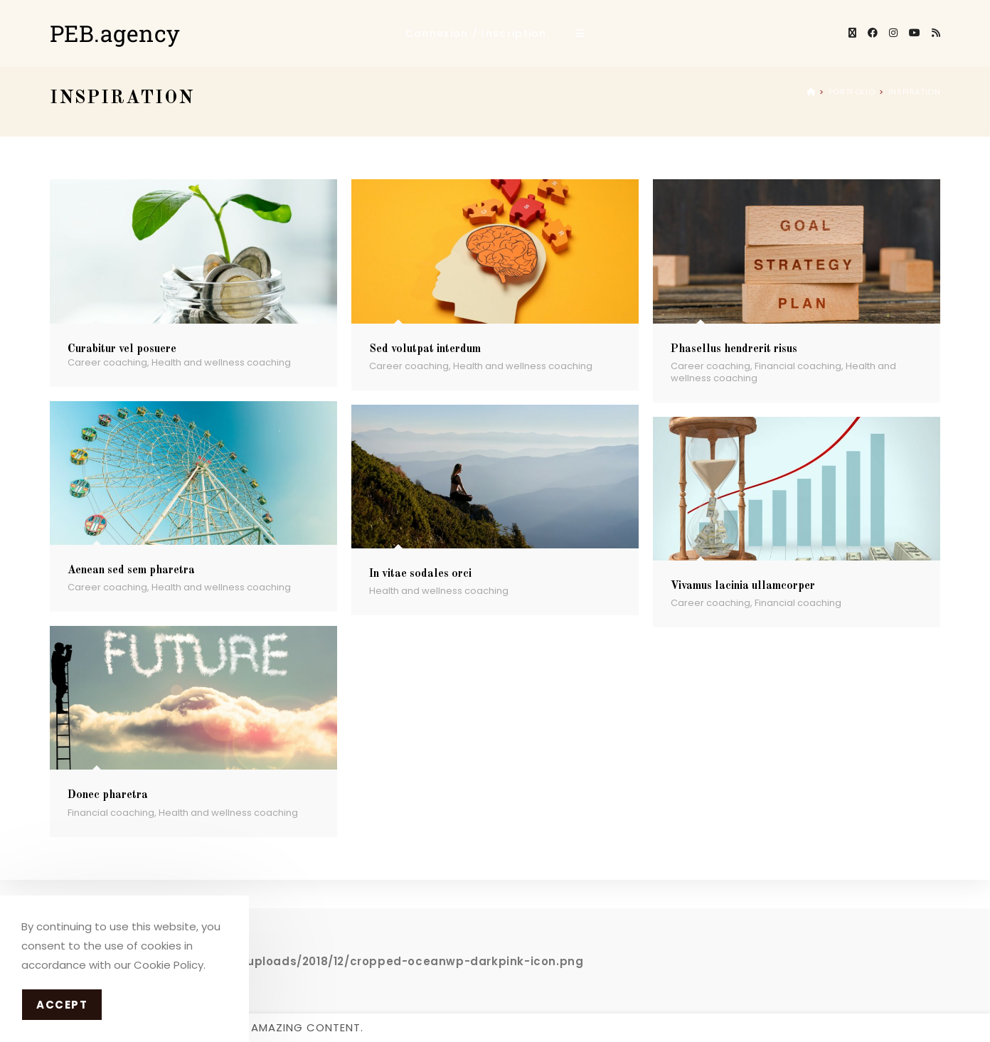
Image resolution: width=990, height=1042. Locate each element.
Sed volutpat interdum (425, 349)
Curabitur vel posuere (122, 349)
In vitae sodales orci (420, 574)
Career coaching (107, 362)
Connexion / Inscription (476, 33)
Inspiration (914, 91)
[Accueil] (811, 91)
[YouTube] (914, 33)
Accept (61, 1004)
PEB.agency (115, 33)
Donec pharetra (108, 795)
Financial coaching (798, 366)
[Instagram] (893, 33)
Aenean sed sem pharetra (131, 570)
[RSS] (936, 33)
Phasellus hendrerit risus (734, 349)
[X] (852, 33)
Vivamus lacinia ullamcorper (743, 586)
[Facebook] (872, 33)
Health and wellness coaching (221, 362)
